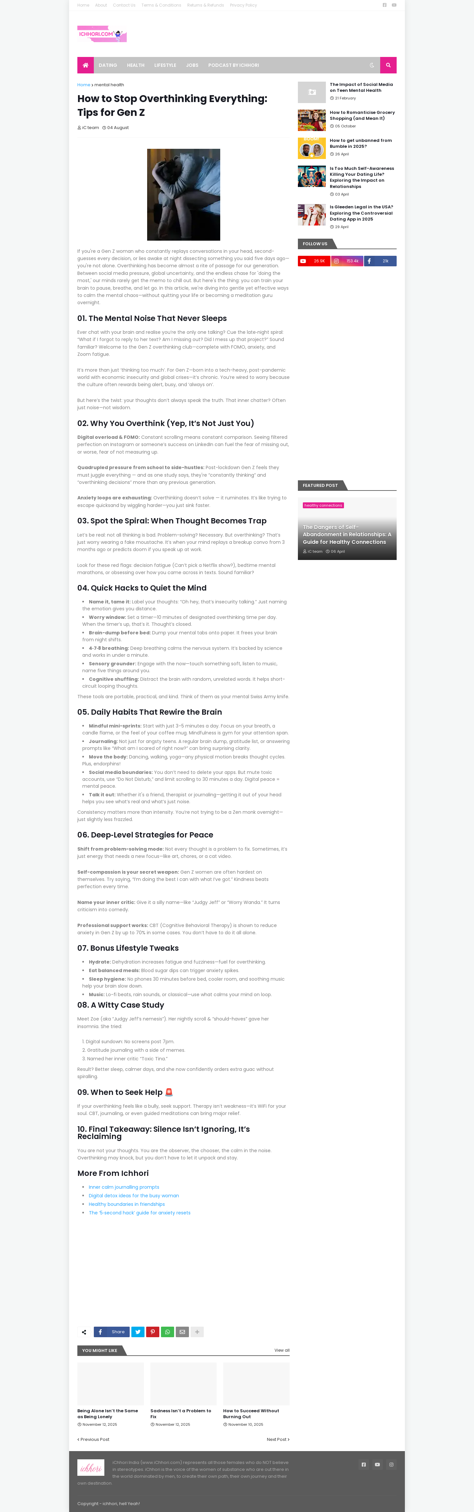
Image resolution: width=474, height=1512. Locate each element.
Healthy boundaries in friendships (127, 1204)
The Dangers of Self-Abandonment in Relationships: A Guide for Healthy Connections (347, 535)
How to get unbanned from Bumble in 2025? (361, 143)
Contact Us (124, 5)
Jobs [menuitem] (192, 65)
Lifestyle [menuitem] (165, 65)
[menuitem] (85, 65)
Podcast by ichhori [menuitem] (233, 65)
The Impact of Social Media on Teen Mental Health (361, 87)
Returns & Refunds (205, 5)
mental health (109, 85)
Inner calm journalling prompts (124, 1187)
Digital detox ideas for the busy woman (134, 1195)
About (101, 5)
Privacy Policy (243, 5)
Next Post (276, 1439)
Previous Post (95, 1439)
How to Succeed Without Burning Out (251, 1414)
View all (282, 1350)
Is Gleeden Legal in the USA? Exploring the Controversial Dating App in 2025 (361, 213)
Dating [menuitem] (108, 65)
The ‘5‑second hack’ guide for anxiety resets (140, 1212)
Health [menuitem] (136, 65)
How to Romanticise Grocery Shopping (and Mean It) (362, 115)
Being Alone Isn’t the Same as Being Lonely (107, 1414)
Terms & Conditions (161, 5)
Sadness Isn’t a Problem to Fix (180, 1414)
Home (83, 5)
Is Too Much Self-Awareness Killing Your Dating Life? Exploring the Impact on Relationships (362, 178)
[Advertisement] (183, 1272)
